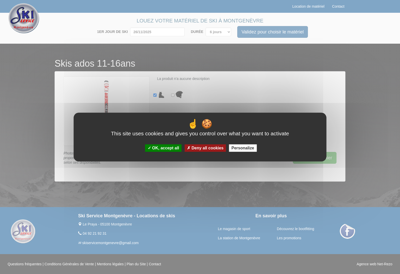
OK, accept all (163, 148)
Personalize (242, 148)
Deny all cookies (205, 148)
